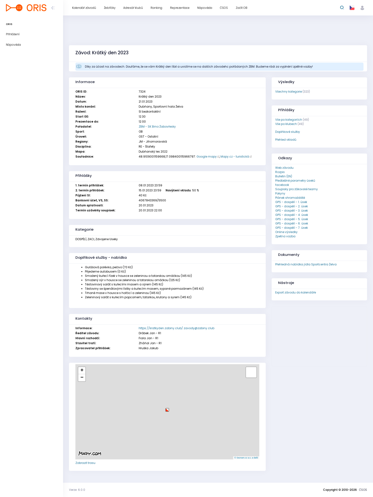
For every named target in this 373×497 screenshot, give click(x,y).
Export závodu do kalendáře (295, 292)
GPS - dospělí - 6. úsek (291, 223)
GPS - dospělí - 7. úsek (291, 228)
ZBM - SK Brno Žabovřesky (157, 126)
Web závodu (284, 168)
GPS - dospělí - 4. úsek (291, 215)
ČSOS (363, 490)
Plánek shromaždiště (290, 198)
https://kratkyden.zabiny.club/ (161, 328)
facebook (282, 185)
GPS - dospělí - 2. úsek (291, 206)
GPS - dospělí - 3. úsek (291, 211)
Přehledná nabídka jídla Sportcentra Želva (306, 264)
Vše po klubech (286, 124)
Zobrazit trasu (85, 463)
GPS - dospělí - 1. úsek (291, 202)
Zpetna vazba (285, 236)
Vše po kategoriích (288, 120)
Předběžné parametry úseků (295, 181)
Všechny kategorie (288, 91)
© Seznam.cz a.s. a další (246, 458)
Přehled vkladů (285, 140)
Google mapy (206, 156)
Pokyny (280, 193)
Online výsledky (286, 232)
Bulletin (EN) (283, 176)
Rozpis (280, 172)
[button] (167, 408)
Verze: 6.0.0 (77, 490)
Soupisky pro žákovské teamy (296, 189)
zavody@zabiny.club (199, 328)
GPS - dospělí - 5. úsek (291, 219)
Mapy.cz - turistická (235, 156)
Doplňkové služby (287, 132)
